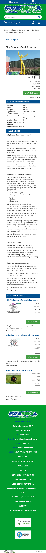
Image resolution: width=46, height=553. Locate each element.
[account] (32, 22)
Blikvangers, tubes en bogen (20, 30)
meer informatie (11, 330)
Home (6, 30)
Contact (23, 506)
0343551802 (13, 2)
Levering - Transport (23, 475)
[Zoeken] (39, 17)
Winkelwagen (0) (12, 22)
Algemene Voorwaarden (23, 510)
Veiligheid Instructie (23, 461)
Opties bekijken (35, 97)
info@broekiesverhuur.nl (32, 3)
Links (23, 470)
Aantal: (30, 77)
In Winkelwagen (32, 93)
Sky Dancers (36, 30)
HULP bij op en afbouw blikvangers (22, 300)
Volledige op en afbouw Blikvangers (22, 335)
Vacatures (23, 465)
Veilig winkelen (23, 479)
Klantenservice (23, 501)
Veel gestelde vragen (23, 484)
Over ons (23, 456)
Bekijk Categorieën (23, 40)
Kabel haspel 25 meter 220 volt (20, 370)
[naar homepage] (23, 9)
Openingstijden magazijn (23, 496)
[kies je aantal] (37, 316)
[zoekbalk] (20, 17)
